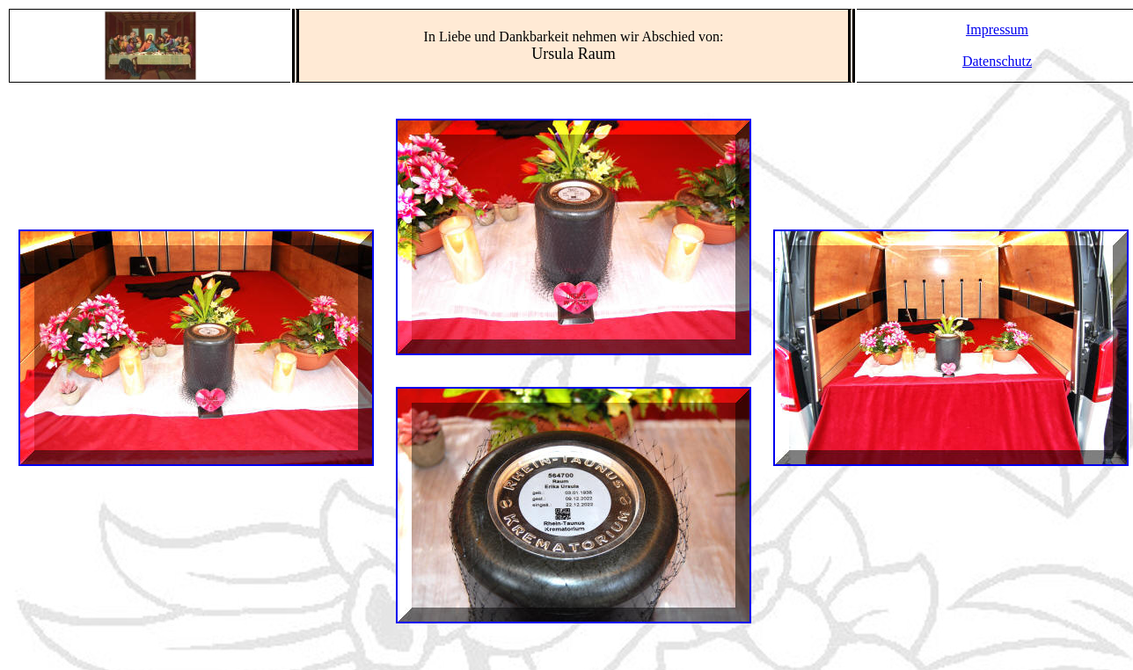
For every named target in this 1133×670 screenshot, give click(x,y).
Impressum (997, 29)
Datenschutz (997, 61)
